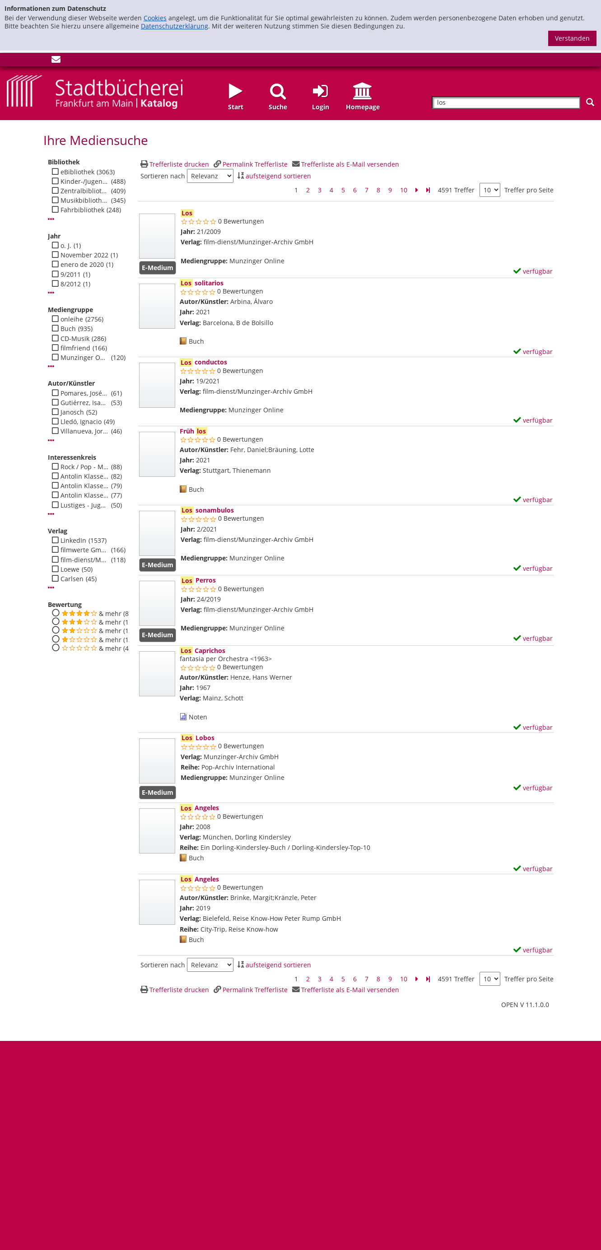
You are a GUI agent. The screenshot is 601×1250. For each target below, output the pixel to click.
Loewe (70, 569)
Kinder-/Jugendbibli (85, 181)
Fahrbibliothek (82, 210)
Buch (68, 329)
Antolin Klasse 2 (85, 486)
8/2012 (71, 284)
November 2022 (84, 255)
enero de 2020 (82, 265)
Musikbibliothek (85, 200)
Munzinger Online (85, 358)
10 (403, 190)
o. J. (66, 246)
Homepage (363, 107)
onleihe (72, 319)
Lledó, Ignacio (81, 422)
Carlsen (72, 579)
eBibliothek (77, 172)
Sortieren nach (162, 176)
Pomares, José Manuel (85, 393)
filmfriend (75, 348)
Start (235, 107)
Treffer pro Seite (529, 190)
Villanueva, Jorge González (85, 431)
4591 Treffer (456, 190)
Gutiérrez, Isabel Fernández (85, 403)
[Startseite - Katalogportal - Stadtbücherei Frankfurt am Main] (94, 91)
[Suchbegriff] (506, 102)
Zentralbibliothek (85, 191)
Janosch (72, 412)
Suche (278, 107)
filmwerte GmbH (85, 550)
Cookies (155, 18)
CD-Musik (75, 339)
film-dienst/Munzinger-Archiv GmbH (85, 560)
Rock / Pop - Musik (85, 467)
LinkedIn (73, 540)
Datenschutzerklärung (174, 26)
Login (320, 107)
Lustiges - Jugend (85, 505)
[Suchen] (590, 102)
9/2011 (71, 275)
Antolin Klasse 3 (85, 495)
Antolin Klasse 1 (85, 476)
